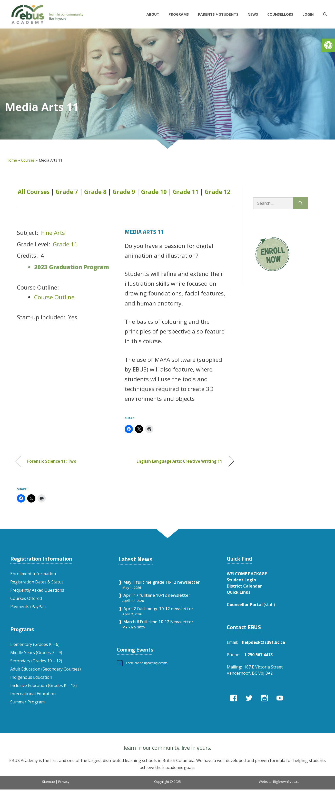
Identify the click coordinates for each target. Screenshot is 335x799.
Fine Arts (53, 233)
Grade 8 (95, 192)
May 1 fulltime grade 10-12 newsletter (161, 582)
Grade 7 (67, 192)
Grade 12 (217, 192)
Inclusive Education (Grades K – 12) (43, 685)
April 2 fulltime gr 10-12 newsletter (158, 608)
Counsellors (280, 14)
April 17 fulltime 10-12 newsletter (156, 595)
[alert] (166, 663)
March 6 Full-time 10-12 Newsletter (158, 622)
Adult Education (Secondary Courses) (45, 669)
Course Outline (54, 297)
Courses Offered (26, 598)
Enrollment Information (33, 574)
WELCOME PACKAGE (247, 574)
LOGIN (308, 14)
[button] (328, 45)
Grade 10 (154, 192)
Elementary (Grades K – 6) (35, 644)
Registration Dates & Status (37, 582)
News (253, 14)
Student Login (241, 580)
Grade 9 (124, 192)
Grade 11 (186, 192)
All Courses (34, 192)
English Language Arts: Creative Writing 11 (179, 461)
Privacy (64, 781)
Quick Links (238, 592)
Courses (28, 160)
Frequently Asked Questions (37, 590)
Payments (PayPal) (28, 606)
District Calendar (244, 586)
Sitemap (48, 781)
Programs (179, 14)
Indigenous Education (31, 677)
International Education (33, 693)
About (152, 14)
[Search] (300, 203)
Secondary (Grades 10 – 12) (36, 661)
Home (11, 160)
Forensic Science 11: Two (51, 461)
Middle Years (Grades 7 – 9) (36, 652)
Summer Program (27, 702)
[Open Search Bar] (325, 14)
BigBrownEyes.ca (286, 781)
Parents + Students (218, 14)
